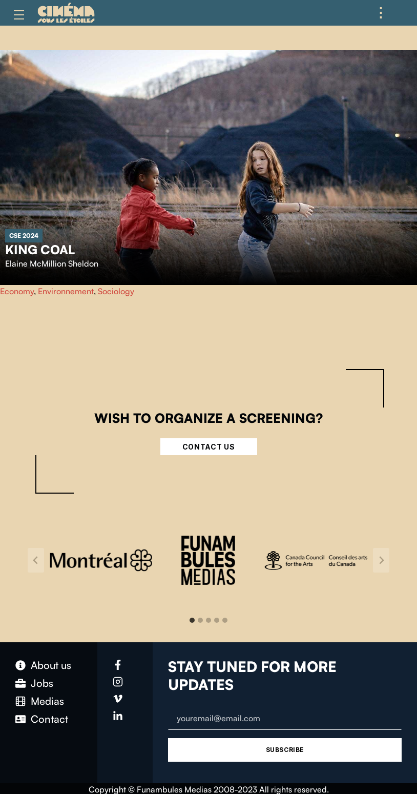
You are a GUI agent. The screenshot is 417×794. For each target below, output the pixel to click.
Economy (17, 291)
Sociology (116, 291)
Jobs (42, 683)
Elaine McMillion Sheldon (51, 263)
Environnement (66, 291)
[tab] (192, 620)
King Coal (40, 249)
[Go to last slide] (36, 560)
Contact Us (208, 446)
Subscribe (285, 750)
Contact (49, 718)
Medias (47, 701)
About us (51, 665)
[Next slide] (381, 560)
